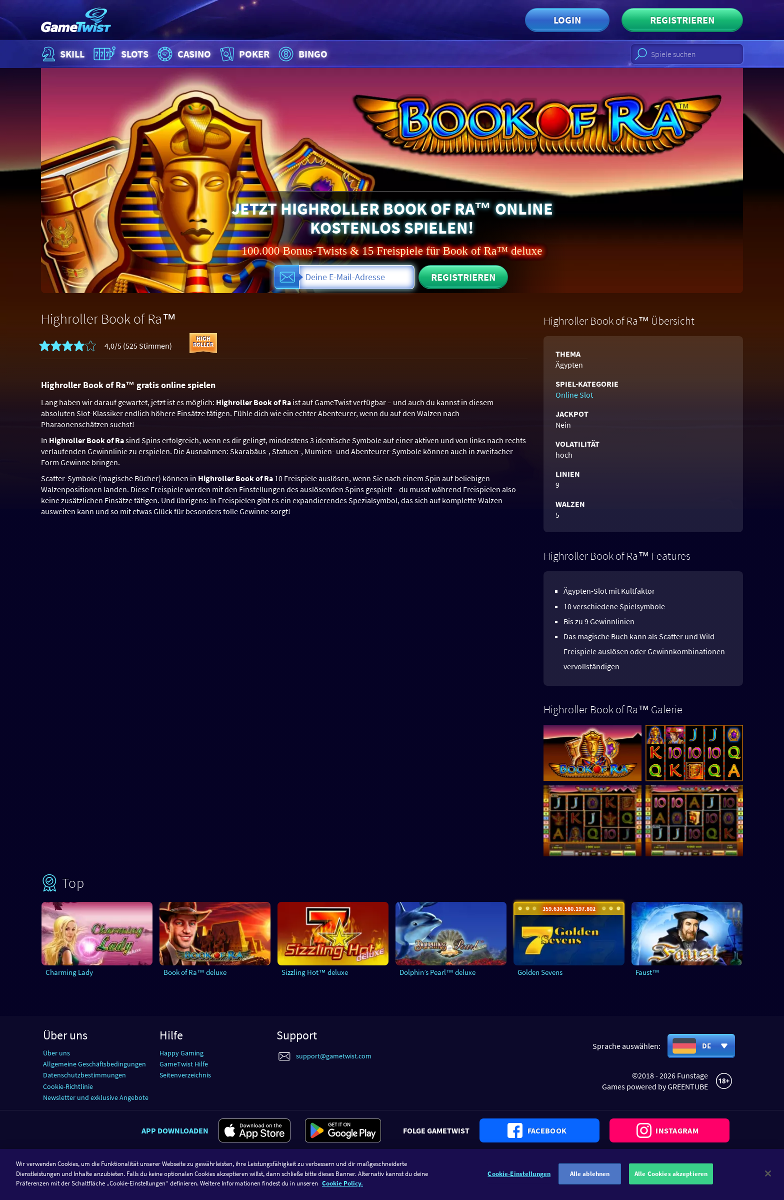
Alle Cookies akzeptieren (671, 1179)
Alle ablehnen (590, 1179)
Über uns (56, 1052)
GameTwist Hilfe (184, 1063)
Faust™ (648, 972)
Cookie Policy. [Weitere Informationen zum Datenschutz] (342, 1189)
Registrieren (682, 20)
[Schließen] (768, 1179)
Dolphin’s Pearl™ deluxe (438, 972)
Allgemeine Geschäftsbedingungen (94, 1063)
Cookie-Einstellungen (519, 1179)
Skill (62, 54)
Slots (119, 54)
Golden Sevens (540, 972)
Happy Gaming (182, 1052)
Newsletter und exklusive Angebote (95, 1097)
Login (567, 20)
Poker (244, 54)
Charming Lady (69, 972)
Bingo (302, 54)
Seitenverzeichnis (185, 1074)
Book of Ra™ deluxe (195, 972)
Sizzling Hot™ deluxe (315, 972)
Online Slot (574, 395)
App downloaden (175, 1130)
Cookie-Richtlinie (68, 1086)
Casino (183, 54)
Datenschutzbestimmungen (84, 1074)
